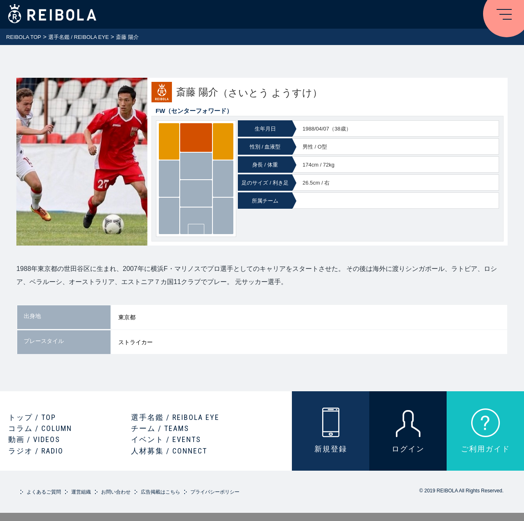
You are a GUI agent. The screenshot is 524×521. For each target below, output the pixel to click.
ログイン (408, 448)
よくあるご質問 (44, 492)
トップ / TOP (32, 417)
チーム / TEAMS (160, 428)
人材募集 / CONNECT (169, 451)
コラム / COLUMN (40, 428)
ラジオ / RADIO (35, 451)
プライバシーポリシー (214, 492)
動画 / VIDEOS (34, 439)
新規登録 (330, 448)
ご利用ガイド (485, 448)
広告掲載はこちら (160, 492)
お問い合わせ (116, 492)
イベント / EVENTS (166, 439)
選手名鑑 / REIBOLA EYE (175, 417)
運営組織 (81, 492)
